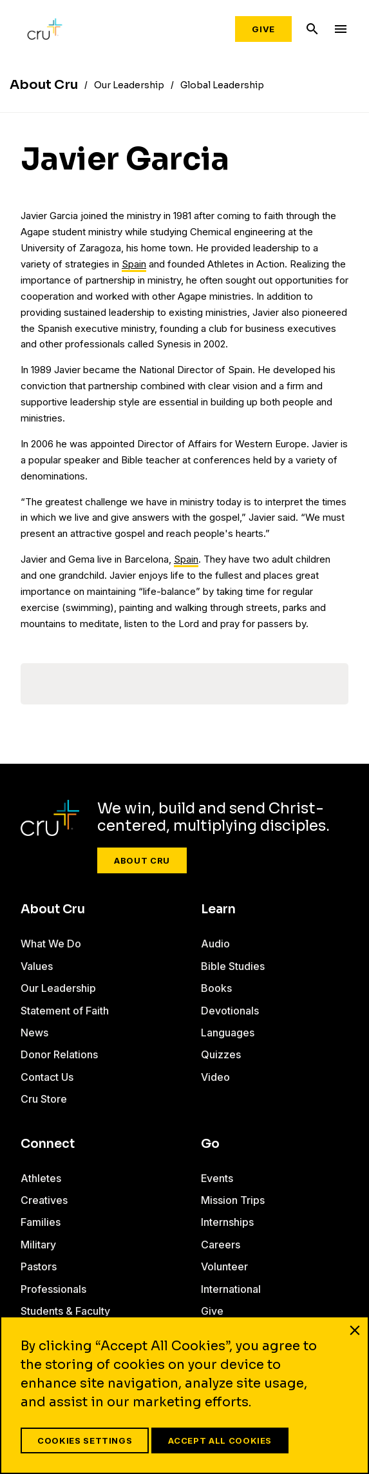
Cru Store (44, 1098)
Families (41, 1222)
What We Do (51, 943)
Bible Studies (233, 966)
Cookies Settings (84, 1440)
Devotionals (230, 1010)
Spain (134, 264)
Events (217, 1178)
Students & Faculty (65, 1310)
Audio (215, 943)
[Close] (355, 1330)
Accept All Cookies (220, 1440)
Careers (220, 1244)
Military (38, 1244)
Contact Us (47, 1077)
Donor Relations (59, 1054)
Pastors (39, 1266)
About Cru (142, 860)
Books (216, 988)
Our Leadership (58, 988)
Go (210, 1144)
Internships (227, 1222)
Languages (227, 1032)
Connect (48, 1144)
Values (37, 966)
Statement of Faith (65, 1010)
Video (215, 1077)
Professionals (53, 1289)
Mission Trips (233, 1200)
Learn (218, 909)
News (34, 1032)
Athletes (41, 1178)
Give (263, 29)
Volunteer (224, 1266)
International (231, 1289)
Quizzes (221, 1054)
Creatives (44, 1200)
